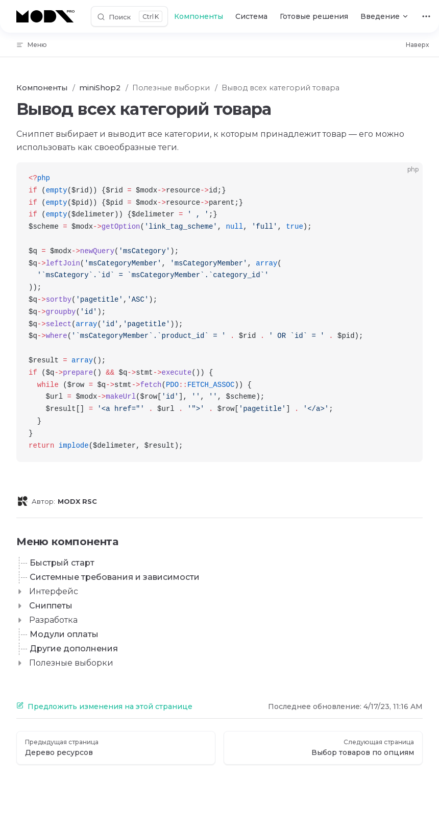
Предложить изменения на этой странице (104, 706)
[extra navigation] (426, 16)
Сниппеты (50, 606)
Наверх (417, 44)
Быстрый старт (62, 563)
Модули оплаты (64, 634)
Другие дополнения (74, 648)
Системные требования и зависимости (115, 577)
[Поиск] (129, 16)
